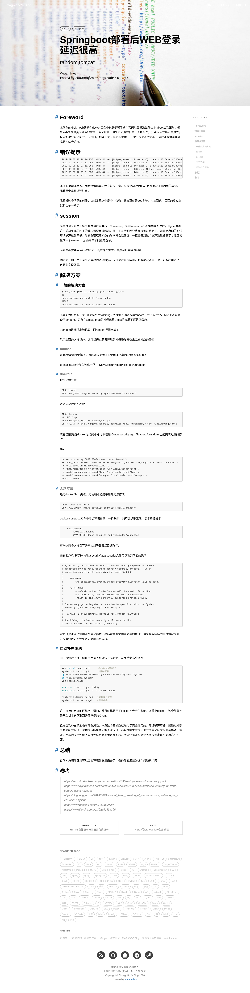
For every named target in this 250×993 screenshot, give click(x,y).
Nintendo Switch (153, 875)
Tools (120, 864)
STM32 (131, 864)
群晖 (101, 886)
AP (146, 892)
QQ (128, 897)
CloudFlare (172, 892)
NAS (91, 886)
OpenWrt (142, 903)
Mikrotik (143, 909)
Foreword (200, 125)
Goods (88, 892)
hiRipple (103, 938)
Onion (155, 903)
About (241, 5)
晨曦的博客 (90, 938)
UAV (173, 881)
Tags (225, 5)
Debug (116, 909)
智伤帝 (63, 938)
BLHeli (76, 881)
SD (79, 864)
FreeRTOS (160, 859)
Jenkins (170, 897)
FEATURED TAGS (70, 851)
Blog (142, 881)
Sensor (108, 897)
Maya (143, 864)
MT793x (108, 903)
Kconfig (111, 914)
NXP (120, 903)
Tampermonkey (159, 870)
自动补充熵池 (202, 167)
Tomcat (65, 28)
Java (64, 875)
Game (137, 892)
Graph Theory (170, 864)
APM (146, 859)
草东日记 (115, 938)
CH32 (130, 903)
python (112, 859)
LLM (175, 914)
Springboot (79, 28)
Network (157, 892)
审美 (72, 920)
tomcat (199, 152)
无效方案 (200, 162)
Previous (89, 827)
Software (88, 903)
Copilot (166, 903)
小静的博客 (76, 938)
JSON (165, 886)
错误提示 (199, 130)
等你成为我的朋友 (151, 938)
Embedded (67, 864)
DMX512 (112, 892)
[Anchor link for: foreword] (55, 117)
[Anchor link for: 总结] (55, 750)
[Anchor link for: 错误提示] (55, 152)
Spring (75, 875)
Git (92, 859)
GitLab (155, 909)
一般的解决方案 (203, 146)
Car (148, 914)
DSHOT (88, 881)
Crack (64, 881)
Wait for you (170, 938)
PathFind (80, 870)
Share (99, 892)
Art (63, 920)
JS (133, 870)
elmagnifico (131, 979)
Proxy (162, 881)
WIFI (73, 897)
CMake (124, 914)
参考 (197, 177)
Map (136, 886)
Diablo (97, 897)
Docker (113, 875)
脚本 (101, 859)
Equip (77, 892)
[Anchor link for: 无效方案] (56, 488)
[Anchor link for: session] (55, 215)
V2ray (125, 875)
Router (123, 870)
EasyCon (130, 881)
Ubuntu (109, 864)
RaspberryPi (67, 859)
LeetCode (125, 859)
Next (153, 827)
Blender (124, 892)
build (100, 914)
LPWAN (155, 864)
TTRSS (137, 875)
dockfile (199, 157)
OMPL (93, 870)
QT (112, 870)
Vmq (159, 897)
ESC (99, 881)
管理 (91, 914)
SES (120, 897)
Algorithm (66, 870)
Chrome (143, 870)
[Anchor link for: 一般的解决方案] (56, 285)
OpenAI (65, 914)
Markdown (175, 859)
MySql (86, 875)
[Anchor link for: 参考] (55, 770)
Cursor (65, 909)
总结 (197, 172)
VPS (104, 870)
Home (209, 5)
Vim (98, 864)
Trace (169, 875)
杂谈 (152, 881)
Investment (79, 909)
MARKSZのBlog (130, 938)
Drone (167, 909)
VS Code (79, 914)
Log (155, 886)
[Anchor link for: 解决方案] (55, 275)
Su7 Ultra (137, 914)
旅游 (146, 886)
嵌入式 (82, 859)
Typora (125, 886)
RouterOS (129, 909)
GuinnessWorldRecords (73, 886)
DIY (63, 897)
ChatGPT (94, 909)
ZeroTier (113, 886)
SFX (106, 909)
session (199, 136)
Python (148, 897)
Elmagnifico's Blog (17, 5)
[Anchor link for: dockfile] (56, 374)
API (174, 870)
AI (157, 914)
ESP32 (75, 903)
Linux (88, 864)
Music (110, 881)
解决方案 (199, 141)
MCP (165, 914)
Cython (65, 892)
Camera (84, 897)
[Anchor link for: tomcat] (56, 349)
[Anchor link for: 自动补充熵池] (56, 648)
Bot (137, 897)
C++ (137, 859)
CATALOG (201, 117)
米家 (64, 903)
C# (119, 881)
